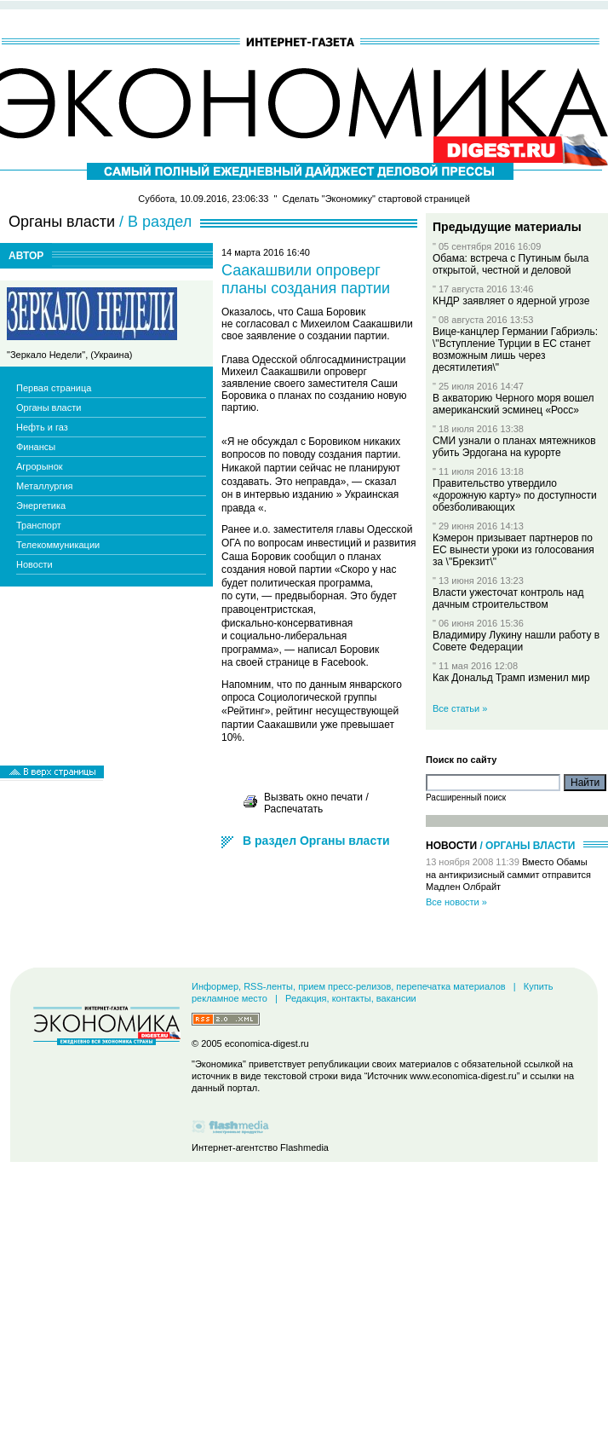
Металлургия (44, 486)
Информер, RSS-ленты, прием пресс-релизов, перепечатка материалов (349, 986)
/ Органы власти (527, 846)
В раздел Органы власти (316, 840)
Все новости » (456, 902)
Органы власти (48, 407)
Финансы (35, 447)
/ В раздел (155, 221)
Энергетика (41, 505)
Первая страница (53, 388)
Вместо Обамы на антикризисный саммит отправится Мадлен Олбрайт (508, 874)
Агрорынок (39, 466)
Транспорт (38, 525)
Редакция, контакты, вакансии (350, 998)
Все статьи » (460, 708)
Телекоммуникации (58, 545)
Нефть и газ (42, 427)
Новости (34, 564)
